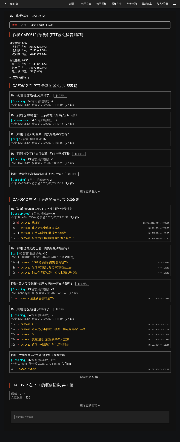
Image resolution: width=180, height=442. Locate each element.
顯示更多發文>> (90, 191)
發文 (33, 25)
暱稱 (51, 25)
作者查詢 (22, 16)
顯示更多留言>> (90, 377)
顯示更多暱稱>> (90, 405)
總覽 (14, 25)
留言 (42, 25)
